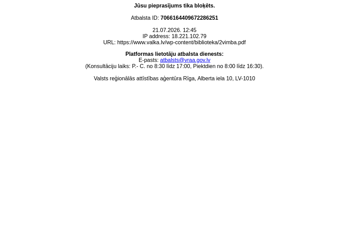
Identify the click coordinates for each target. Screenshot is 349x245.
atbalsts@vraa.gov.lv (185, 60)
